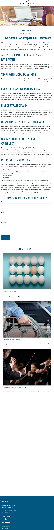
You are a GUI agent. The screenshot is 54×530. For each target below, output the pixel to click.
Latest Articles (6, 526)
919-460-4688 (10, 505)
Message (4, 222)
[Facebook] (3, 519)
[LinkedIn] (6, 519)
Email (3, 212)
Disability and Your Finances (11, 339)
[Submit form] (5, 237)
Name (3, 202)
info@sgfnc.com (6, 516)
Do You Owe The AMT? (10, 291)
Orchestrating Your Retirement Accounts (15, 387)
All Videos (5, 528)
